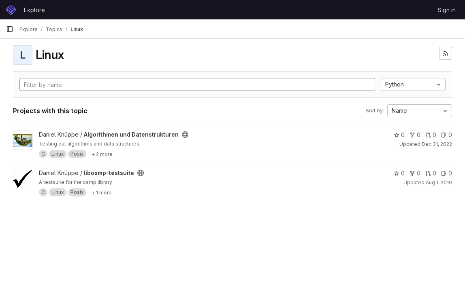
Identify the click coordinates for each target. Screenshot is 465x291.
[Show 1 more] (101, 192)
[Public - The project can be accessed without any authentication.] (185, 134)
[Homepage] (10, 9)
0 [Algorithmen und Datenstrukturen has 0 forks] (415, 134)
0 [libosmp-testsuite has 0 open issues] (446, 173)
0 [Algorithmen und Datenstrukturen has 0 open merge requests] (430, 134)
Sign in (447, 9)
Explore (34, 9)
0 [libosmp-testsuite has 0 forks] (415, 173)
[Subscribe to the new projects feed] (445, 53)
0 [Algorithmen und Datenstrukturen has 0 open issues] (446, 134)
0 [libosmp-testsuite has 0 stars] (399, 173)
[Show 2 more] (102, 154)
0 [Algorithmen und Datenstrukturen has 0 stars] (399, 134)
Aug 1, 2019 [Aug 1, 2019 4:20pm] (439, 182)
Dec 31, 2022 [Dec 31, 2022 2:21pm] (437, 144)
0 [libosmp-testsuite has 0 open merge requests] (430, 173)
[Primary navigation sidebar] (9, 29)
